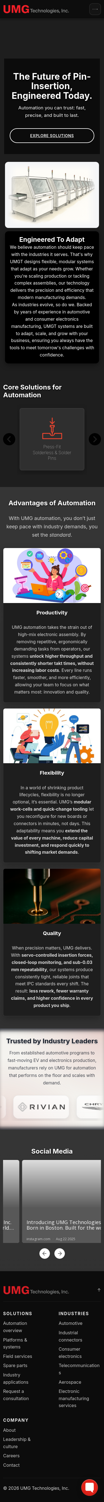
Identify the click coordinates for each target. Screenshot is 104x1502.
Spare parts (15, 1365)
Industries (74, 1313)
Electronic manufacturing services (74, 1398)
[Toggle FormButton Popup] (89, 1487)
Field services (17, 1356)
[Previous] (9, 439)
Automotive (71, 1323)
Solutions (17, 1313)
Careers (11, 1455)
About (9, 1430)
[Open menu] (95, 9)
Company (16, 1420)
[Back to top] (99, 1290)
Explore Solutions (52, 136)
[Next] (95, 439)
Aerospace (70, 1382)
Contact (11, 1465)
